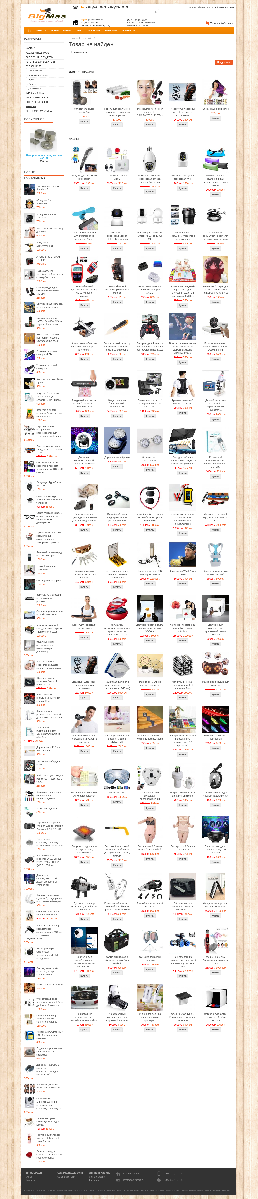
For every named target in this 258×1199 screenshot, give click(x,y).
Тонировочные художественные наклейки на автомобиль (84, 1017)
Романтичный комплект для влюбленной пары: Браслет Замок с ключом (117, 906)
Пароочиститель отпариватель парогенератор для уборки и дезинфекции (48, 431)
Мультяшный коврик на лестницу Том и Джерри (150, 737)
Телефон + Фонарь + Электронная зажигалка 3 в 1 (215, 960)
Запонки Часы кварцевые (149, 459)
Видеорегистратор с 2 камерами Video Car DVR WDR (150, 403)
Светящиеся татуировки (49, 580)
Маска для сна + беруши (49, 984)
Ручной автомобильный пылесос (150, 905)
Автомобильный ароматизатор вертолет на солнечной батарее (215, 235)
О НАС (79, 30)
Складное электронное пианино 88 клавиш (48, 913)
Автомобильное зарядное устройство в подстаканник (182, 235)
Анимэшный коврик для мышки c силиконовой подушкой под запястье (215, 289)
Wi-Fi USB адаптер (46, 808)
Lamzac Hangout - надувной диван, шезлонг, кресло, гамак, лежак (215, 180)
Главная (73, 38)
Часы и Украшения (37, 97)
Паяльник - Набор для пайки (48, 763)
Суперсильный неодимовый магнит (44, 156)
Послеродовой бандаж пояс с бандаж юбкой (150, 848)
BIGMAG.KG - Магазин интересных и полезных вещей (49, 1190)
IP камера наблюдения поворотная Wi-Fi (182, 177)
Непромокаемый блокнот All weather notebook (84, 794)
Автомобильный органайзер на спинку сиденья (117, 289)
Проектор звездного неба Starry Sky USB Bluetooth (216, 849)
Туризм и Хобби (35, 93)
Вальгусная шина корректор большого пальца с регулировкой (48, 664)
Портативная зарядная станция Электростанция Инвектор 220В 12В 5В (49, 825)
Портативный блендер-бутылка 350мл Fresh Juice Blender (48, 1138)
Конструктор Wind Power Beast (182, 573)
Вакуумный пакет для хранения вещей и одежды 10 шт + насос (48, 396)
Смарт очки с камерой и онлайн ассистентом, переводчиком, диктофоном (49, 518)
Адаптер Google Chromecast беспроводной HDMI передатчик (47, 953)
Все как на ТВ (33, 66)
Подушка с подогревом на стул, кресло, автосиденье (84, 849)
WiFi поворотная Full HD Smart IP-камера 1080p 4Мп (150, 235)
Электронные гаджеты (39, 57)
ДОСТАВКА (94, 30)
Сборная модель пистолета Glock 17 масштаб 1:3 (46, 681)
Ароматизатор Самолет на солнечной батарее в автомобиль (84, 346)
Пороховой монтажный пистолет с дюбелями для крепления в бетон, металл (117, 851)
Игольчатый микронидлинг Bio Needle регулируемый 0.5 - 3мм (48, 732)
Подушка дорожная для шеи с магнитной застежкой (49, 1051)
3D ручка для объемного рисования (84, 177)
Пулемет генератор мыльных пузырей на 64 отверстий (84, 906)
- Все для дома (34, 70)
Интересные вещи (37, 102)
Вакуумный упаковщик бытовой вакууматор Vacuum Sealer (84, 403)
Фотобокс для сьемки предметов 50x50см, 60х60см (215, 1017)
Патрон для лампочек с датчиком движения (182, 794)
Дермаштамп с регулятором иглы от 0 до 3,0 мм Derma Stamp (49, 714)
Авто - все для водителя (40, 62)
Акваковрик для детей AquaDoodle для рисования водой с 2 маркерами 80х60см (183, 291)
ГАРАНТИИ (111, 30)
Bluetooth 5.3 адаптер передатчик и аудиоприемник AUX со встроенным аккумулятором (44, 932)
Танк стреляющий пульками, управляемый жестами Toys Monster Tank (183, 962)
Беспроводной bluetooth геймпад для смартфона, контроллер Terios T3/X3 (149, 346)
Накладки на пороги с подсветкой (215, 737)
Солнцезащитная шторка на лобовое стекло (49, 613)
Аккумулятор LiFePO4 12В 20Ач (48, 258)
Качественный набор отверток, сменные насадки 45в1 (117, 574)
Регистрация (227, 7)
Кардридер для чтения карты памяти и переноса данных (48, 795)
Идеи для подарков (37, 53)
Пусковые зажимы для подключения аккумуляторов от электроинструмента (48, 537)
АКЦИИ (67, 30)
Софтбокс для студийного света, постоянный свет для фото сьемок (84, 962)
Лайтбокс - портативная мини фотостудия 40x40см (182, 628)
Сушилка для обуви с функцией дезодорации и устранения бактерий (49, 898)
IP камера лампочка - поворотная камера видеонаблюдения (149, 178)
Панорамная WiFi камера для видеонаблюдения (150, 795)
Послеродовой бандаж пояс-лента (183, 848)
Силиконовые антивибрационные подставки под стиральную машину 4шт (49, 1103)
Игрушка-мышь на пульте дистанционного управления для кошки (84, 517)
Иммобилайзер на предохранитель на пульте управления (117, 517)
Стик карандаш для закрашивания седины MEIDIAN (48, 290)
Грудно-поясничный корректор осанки (183, 402)
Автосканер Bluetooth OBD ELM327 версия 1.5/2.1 (149, 289)
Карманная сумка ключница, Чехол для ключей (47, 1121)
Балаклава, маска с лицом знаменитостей (48, 1086)
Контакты (30, 1180)
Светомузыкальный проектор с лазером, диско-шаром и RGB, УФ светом (49, 467)
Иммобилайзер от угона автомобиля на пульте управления (150, 517)
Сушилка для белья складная (150, 958)
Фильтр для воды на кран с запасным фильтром (150, 1017)
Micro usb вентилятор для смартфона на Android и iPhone (84, 235)
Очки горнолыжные (117, 792)
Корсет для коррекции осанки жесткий (216, 573)
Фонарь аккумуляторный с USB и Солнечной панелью (49, 1035)
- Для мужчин (34, 88)
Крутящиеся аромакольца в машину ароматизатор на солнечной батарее (117, 630)
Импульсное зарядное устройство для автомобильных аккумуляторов (183, 519)
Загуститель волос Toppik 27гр (84, 110)
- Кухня (30, 79)
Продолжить (224, 62)
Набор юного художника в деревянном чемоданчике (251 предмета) (183, 740)
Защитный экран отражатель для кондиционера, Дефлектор (45, 647)
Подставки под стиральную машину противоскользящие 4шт (49, 842)
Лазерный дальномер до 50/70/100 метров (49, 554)
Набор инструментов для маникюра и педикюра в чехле (50, 778)
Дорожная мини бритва (117, 457)
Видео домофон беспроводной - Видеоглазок (117, 403)
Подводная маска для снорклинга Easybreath (215, 794)
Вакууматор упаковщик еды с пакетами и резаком (48, 598)
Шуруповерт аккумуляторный (45, 244)
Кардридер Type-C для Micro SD (48, 484)
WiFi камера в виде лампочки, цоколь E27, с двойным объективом (49, 1002)
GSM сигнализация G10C (117, 177)
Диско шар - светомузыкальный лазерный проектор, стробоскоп (47, 880)
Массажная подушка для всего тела (215, 683)
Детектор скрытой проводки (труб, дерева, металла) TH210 (49, 413)
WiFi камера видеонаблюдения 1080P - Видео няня (117, 235)
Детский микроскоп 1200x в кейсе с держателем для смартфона (215, 405)
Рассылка (94, 1180)
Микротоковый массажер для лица (49, 230)
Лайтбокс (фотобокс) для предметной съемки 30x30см (150, 628)
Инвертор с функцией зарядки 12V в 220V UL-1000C (49, 449)
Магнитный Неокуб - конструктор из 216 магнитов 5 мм (183, 685)
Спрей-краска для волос (215, 108)
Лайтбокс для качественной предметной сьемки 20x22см (215, 630)
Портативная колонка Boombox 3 (48, 188)
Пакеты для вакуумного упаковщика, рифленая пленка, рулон (117, 112)
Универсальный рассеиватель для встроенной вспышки (117, 1017)
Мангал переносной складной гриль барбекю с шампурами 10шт (49, 628)
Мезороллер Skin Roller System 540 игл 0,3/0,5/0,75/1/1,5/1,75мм (150, 112)
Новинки (31, 48)
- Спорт (31, 84)
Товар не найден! (87, 38)
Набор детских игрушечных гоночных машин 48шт (48, 697)
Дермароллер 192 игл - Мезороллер (48, 749)
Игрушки (31, 106)
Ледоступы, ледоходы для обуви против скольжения (183, 112)
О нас (29, 1177)
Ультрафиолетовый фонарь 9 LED (46, 353)
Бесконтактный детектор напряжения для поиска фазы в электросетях (117, 346)
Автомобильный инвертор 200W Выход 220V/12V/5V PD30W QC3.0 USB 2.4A (48, 860)
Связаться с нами (66, 1177)
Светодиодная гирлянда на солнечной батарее (49, 305)
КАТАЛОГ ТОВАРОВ (47, 30)
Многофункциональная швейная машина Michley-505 (117, 738)
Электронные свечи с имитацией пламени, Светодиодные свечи (47, 337)
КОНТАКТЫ (128, 30)
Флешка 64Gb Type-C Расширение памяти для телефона (49, 499)
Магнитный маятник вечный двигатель (150, 683)
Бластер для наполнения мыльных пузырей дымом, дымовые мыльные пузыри (182, 348)
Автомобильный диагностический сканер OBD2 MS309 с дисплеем (84, 291)
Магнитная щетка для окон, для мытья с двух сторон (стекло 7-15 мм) (117, 685)
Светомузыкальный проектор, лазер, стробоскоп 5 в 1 (47, 971)
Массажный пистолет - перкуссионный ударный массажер (84, 738)
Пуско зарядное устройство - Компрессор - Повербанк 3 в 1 (49, 274)
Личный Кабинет (97, 1177)
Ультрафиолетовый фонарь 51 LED (46, 367)
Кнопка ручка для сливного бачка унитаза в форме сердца (49, 1154)
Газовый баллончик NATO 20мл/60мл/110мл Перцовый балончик (49, 321)
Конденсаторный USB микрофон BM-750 (150, 573)
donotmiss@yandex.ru (133, 1180)
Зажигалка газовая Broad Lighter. (49, 381)
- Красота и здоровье (38, 75)
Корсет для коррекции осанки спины (84, 626)
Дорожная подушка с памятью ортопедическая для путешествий (47, 1069)
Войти (218, 7)
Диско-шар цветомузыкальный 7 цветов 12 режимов (84, 460)
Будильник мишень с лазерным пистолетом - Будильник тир (215, 346)
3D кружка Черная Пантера (46, 216)
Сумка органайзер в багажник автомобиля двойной (117, 960)
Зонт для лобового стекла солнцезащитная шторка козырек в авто (183, 460)
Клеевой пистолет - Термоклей (46, 568)
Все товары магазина (39, 111)
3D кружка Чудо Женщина (44, 202)
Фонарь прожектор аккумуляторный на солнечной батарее (46, 1018)
